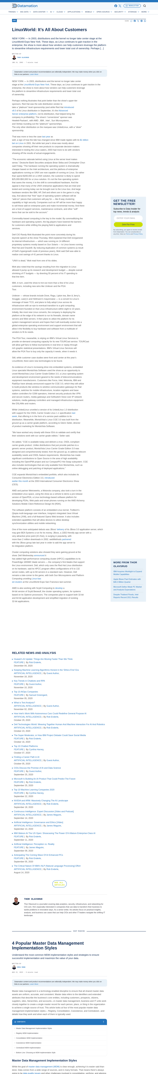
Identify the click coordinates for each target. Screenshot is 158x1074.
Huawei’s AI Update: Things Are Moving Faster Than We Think (43, 659)
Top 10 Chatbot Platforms (26, 746)
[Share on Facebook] (135, 21)
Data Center (47, 11)
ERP (14, 21)
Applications (82, 11)
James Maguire (54, 815)
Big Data (32, 11)
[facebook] (115, 5)
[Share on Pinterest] (142, 21)
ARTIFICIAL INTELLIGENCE (27, 673)
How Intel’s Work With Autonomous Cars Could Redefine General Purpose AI (50, 713)
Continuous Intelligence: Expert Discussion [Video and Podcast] (44, 811)
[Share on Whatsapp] (145, 21)
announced (39, 555)
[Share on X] (138, 21)
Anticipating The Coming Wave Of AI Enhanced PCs (38, 855)
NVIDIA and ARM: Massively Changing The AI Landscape (41, 800)
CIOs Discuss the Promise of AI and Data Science (37, 768)
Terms (128, 234)
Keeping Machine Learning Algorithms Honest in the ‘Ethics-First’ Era (46, 670)
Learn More (34, 74)
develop (59, 588)
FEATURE (19, 662)
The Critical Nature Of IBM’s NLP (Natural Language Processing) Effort (47, 866)
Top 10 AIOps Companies (26, 692)
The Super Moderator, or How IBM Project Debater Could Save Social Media (50, 735)
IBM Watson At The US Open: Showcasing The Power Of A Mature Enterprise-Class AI (54, 833)
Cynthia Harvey (36, 749)
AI (59, 11)
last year (46, 136)
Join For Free (128, 224)
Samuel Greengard (38, 695)
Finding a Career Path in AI (26, 757)
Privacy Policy (137, 234)
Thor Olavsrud (20, 57)
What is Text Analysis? (24, 702)
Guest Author (53, 673)
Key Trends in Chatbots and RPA (29, 681)
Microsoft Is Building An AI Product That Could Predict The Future (44, 779)
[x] (119, 5)
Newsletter (132, 6)
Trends (20, 11)
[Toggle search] (144, 5)
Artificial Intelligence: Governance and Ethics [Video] (38, 822)
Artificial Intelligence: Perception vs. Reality (34, 844)
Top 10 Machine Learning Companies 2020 (34, 790)
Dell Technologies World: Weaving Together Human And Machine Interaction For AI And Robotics (59, 724)
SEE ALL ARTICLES (59, 883)
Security (127, 11)
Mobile (96, 11)
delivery (60, 529)
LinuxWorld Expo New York (36, 84)
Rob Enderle (35, 662)
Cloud (67, 11)
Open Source (111, 11)
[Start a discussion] (131, 21)
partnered (66, 539)
